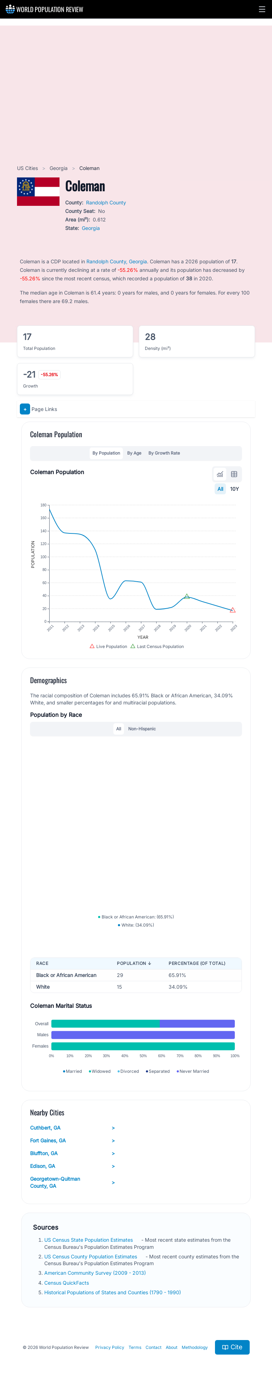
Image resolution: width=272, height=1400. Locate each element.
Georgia (59, 168)
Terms (135, 1347)
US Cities (28, 168)
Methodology (195, 1347)
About (171, 1347)
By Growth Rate (164, 453)
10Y (234, 489)
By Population (106, 453)
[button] (262, 9)
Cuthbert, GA (72, 1127)
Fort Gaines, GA (72, 1140)
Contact (154, 1347)
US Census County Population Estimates (91, 1256)
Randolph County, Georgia (116, 261)
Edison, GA (72, 1166)
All (220, 489)
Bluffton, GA (72, 1153)
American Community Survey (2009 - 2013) (95, 1273)
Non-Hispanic (142, 728)
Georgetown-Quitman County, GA (72, 1182)
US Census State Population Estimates (89, 1240)
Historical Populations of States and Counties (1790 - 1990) (113, 1292)
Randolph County (106, 202)
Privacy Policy (109, 1347)
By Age (134, 453)
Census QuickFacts (67, 1283)
